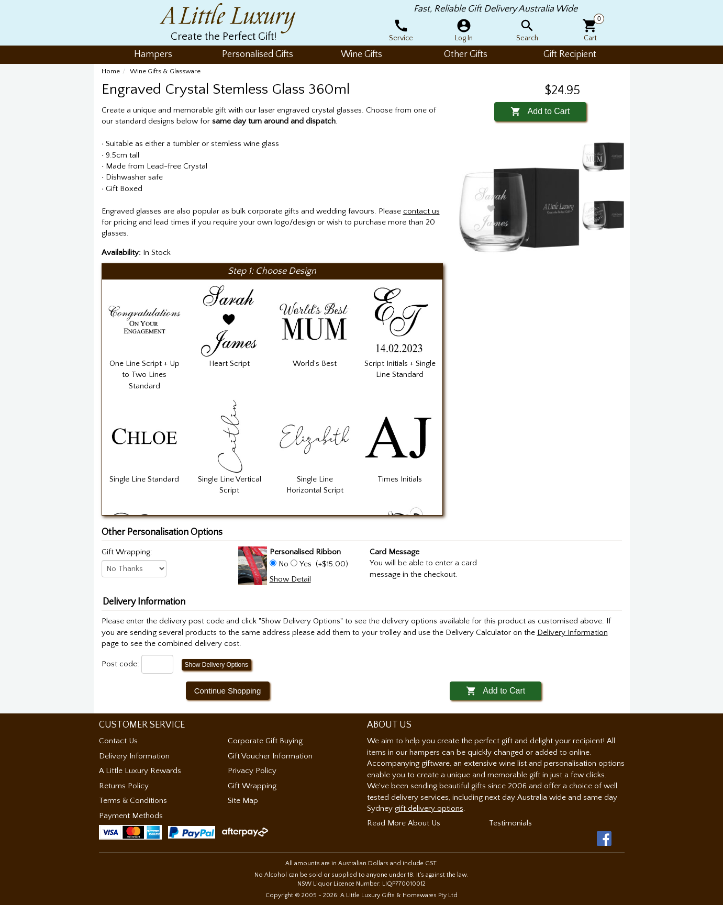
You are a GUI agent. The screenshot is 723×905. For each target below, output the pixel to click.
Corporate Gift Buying (265, 740)
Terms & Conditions (133, 800)
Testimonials (510, 823)
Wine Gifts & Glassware (165, 71)
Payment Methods (131, 815)
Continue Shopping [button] (227, 690)
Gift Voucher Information (270, 756)
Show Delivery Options (216, 664)
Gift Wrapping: (127, 552)
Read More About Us (403, 823)
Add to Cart (540, 111)
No (283, 564)
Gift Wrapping (252, 785)
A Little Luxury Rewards (140, 770)
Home (111, 71)
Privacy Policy (252, 770)
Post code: (120, 664)
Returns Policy (124, 785)
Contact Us (118, 740)
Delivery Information (134, 756)
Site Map (243, 800)
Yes (305, 564)
